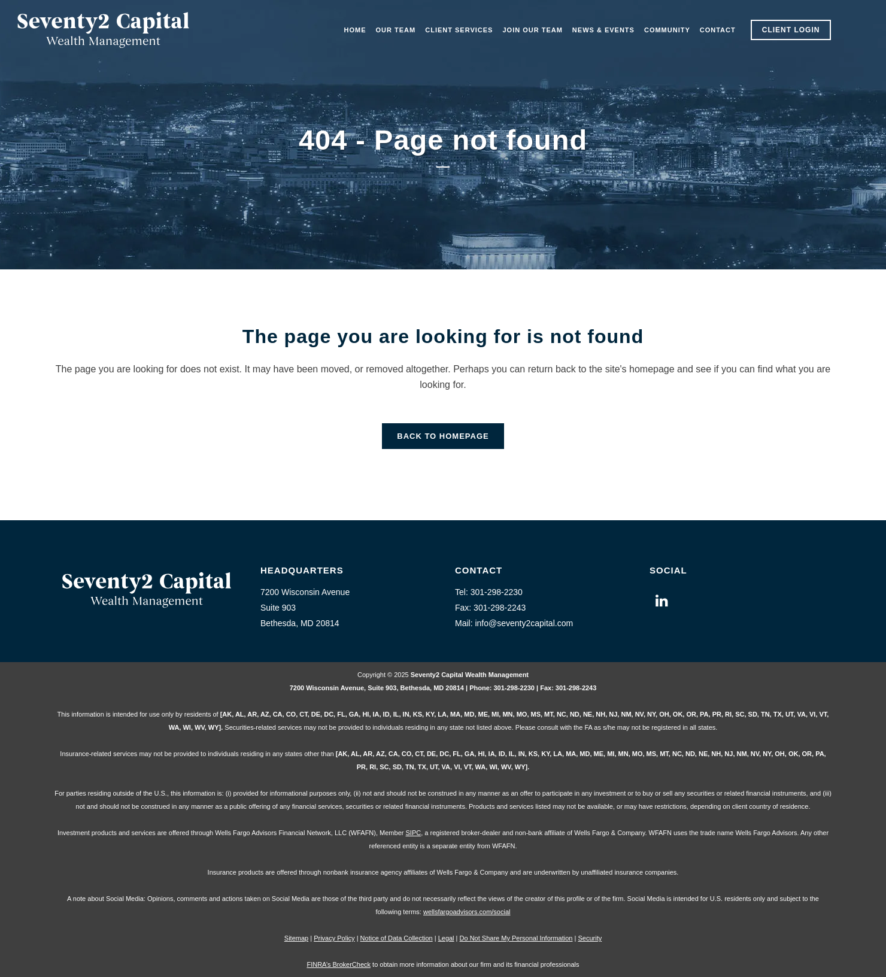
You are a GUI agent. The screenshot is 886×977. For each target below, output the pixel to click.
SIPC (413, 832)
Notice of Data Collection (396, 938)
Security (590, 938)
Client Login (791, 30)
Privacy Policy (334, 938)
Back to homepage (442, 436)
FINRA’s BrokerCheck (339, 964)
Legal (446, 938)
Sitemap (296, 938)
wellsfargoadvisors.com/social (467, 911)
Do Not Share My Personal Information (516, 938)
